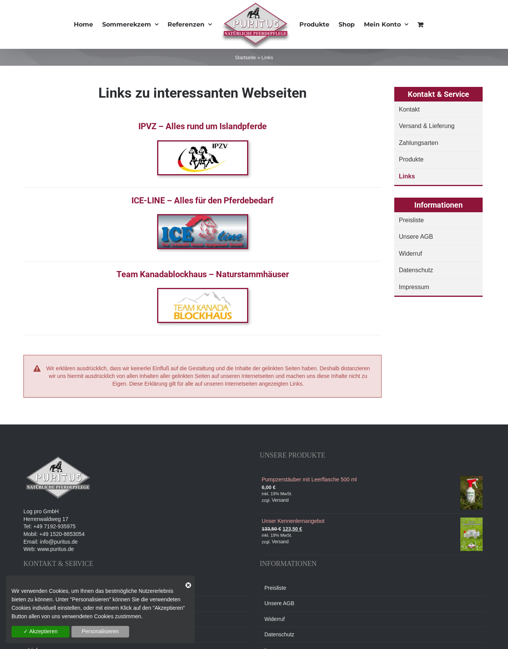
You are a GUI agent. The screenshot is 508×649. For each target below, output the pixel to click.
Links (407, 176)
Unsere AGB (416, 236)
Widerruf (410, 253)
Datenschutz (416, 270)
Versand (280, 500)
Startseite (245, 57)
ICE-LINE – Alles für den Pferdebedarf (202, 200)
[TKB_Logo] (202, 292)
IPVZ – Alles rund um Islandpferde (202, 126)
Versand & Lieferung (427, 126)
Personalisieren (100, 631)
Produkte (411, 159)
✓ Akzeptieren (40, 631)
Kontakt (409, 109)
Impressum (414, 287)
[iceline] (202, 218)
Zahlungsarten (418, 143)
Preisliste (411, 220)
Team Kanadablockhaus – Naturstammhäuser (202, 274)
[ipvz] (202, 144)
